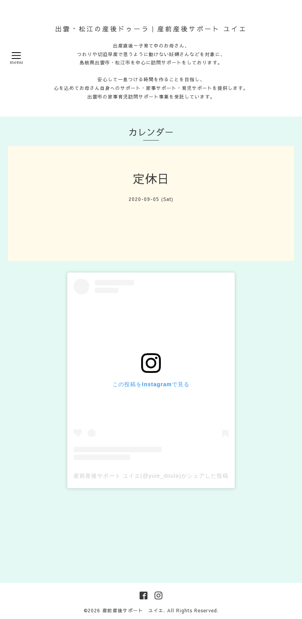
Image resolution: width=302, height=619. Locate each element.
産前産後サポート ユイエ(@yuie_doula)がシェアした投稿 (151, 476)
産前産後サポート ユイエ (133, 610)
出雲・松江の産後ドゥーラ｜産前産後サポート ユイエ (151, 28)
